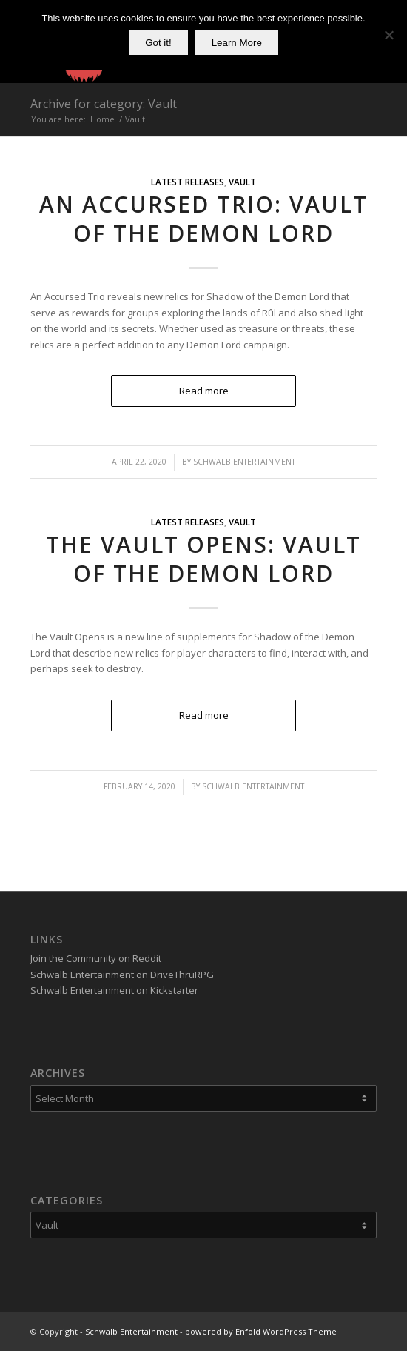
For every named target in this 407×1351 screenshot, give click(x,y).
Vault (242, 181)
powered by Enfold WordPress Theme (261, 1331)
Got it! (158, 42)
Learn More (237, 42)
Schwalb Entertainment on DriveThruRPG (122, 974)
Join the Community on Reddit (95, 958)
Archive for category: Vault (103, 104)
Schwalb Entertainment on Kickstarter (114, 990)
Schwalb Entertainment (244, 462)
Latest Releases (187, 181)
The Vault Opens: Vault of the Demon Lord (203, 558)
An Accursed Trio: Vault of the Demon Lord (203, 218)
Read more (204, 390)
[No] (388, 34)
